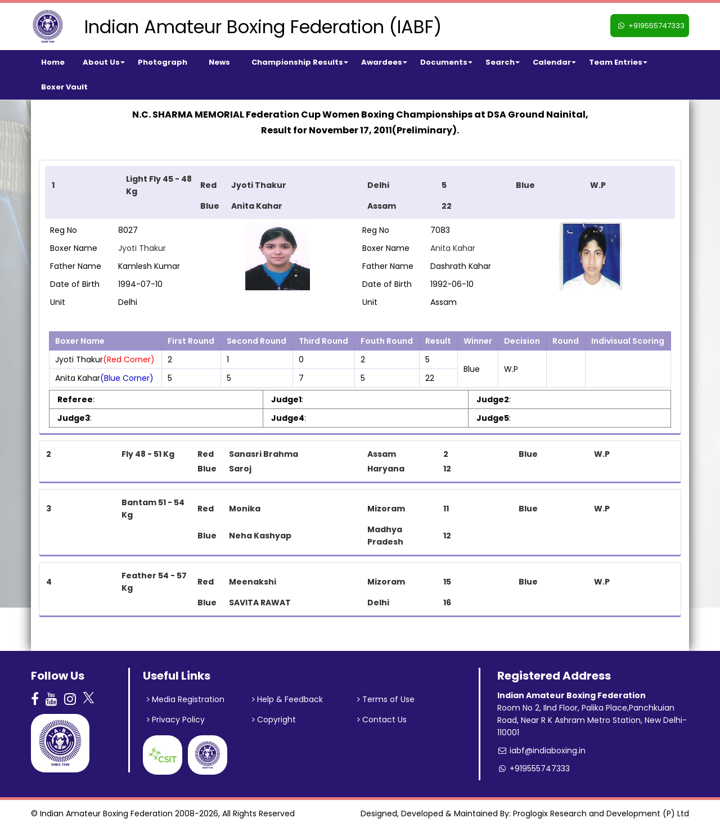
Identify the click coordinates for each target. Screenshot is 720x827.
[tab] (360, 192)
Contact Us (382, 719)
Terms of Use (386, 699)
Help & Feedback (287, 699)
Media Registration (185, 699)
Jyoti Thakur (142, 248)
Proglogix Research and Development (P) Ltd (601, 813)
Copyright (274, 719)
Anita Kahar (452, 248)
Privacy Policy (176, 719)
